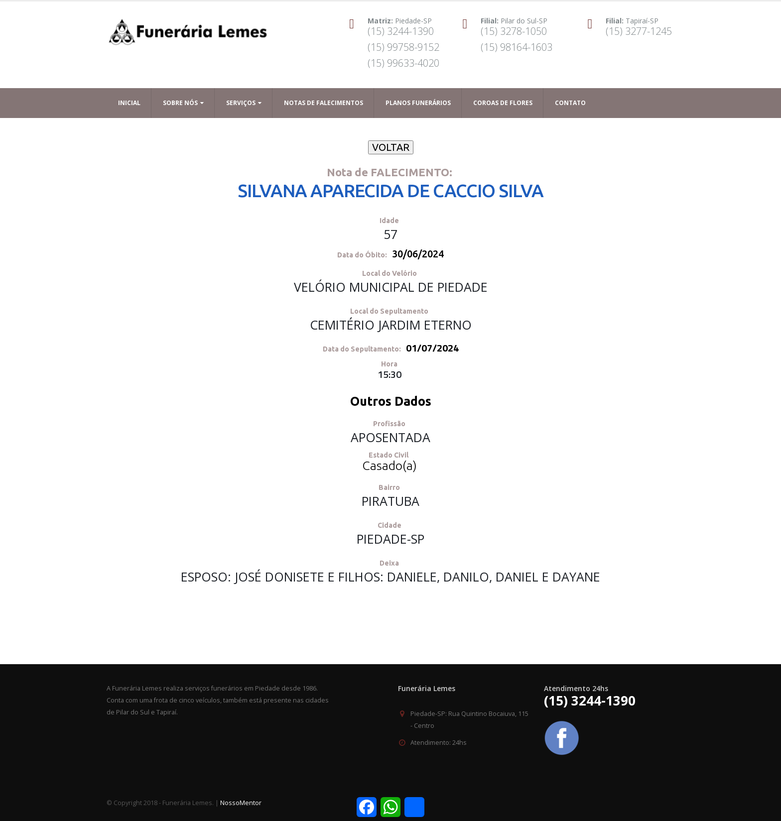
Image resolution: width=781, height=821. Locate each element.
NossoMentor (240, 803)
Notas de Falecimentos (323, 103)
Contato (570, 103)
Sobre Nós (180, 103)
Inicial (129, 103)
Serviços (241, 103)
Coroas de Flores (502, 103)
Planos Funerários (418, 103)
